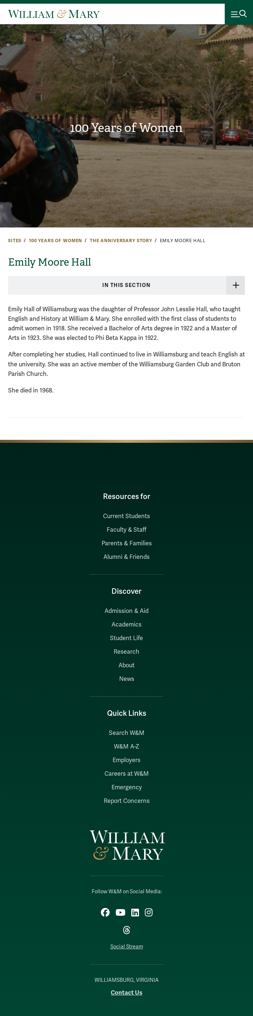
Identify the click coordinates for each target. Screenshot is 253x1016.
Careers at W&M (126, 774)
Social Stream (126, 947)
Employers (126, 760)
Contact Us (126, 993)
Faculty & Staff (126, 530)
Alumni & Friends (126, 557)
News (126, 679)
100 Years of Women (126, 128)
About (126, 665)
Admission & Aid (126, 611)
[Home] (54, 14)
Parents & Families (127, 543)
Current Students (126, 516)
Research (126, 652)
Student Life (126, 638)
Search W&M (126, 733)
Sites (14, 241)
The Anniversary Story (121, 241)
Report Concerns (127, 801)
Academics (126, 624)
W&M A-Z (126, 746)
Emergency (126, 787)
